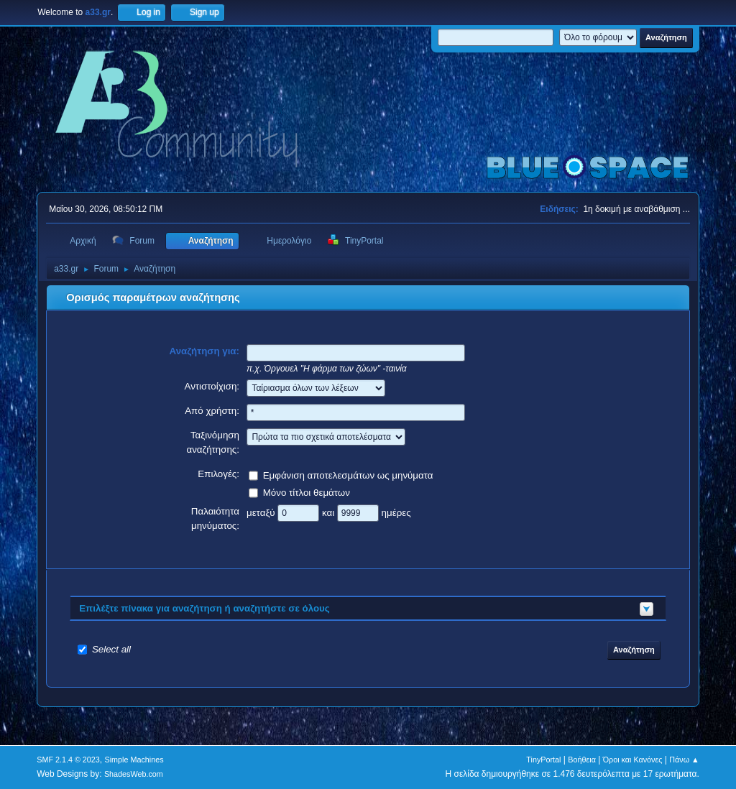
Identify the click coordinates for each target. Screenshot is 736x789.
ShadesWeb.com (133, 774)
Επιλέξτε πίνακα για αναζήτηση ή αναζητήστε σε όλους (204, 608)
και (329, 512)
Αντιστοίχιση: (211, 386)
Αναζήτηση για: (205, 351)
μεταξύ (262, 512)
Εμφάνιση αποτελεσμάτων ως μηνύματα (348, 474)
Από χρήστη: (212, 410)
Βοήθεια (582, 759)
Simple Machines (134, 759)
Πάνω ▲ (684, 759)
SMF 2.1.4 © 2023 (68, 759)
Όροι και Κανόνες (633, 759)
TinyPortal (543, 759)
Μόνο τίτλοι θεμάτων (306, 491)
